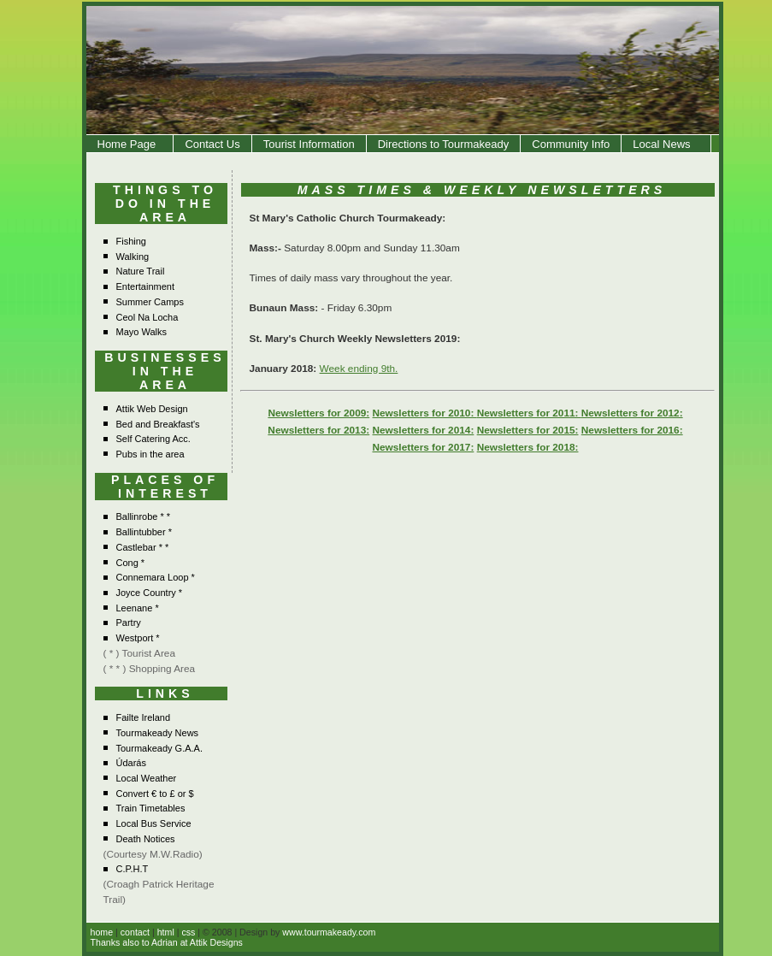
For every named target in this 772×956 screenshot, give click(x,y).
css (188, 932)
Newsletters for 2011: (529, 413)
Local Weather (146, 778)
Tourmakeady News (157, 733)
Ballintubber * (144, 532)
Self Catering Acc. (153, 439)
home (102, 932)
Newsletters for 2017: (423, 447)
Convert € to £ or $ (155, 793)
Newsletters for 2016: (632, 430)
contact (135, 932)
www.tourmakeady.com (328, 932)
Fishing (131, 241)
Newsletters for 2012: (632, 413)
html (165, 932)
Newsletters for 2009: (318, 413)
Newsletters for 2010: (425, 413)
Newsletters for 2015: (528, 430)
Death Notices (145, 839)
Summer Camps (150, 302)
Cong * (130, 563)
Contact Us (212, 144)
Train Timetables (151, 808)
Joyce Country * (149, 592)
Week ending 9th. (359, 369)
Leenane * (137, 608)
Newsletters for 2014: (423, 430)
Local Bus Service (154, 823)
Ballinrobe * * (143, 516)
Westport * (138, 638)
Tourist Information (309, 144)
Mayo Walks (142, 332)
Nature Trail (140, 271)
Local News (666, 144)
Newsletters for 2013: (318, 430)
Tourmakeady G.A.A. (159, 748)
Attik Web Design (152, 409)
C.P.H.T (132, 869)
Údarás (131, 763)
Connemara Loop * (155, 577)
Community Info (571, 144)
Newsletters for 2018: (528, 447)
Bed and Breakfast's (158, 424)
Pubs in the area (150, 454)
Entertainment (145, 286)
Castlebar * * (142, 547)
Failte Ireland (143, 717)
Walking (133, 256)
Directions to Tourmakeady (444, 144)
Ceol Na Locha (147, 317)
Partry (128, 622)
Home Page (129, 144)
